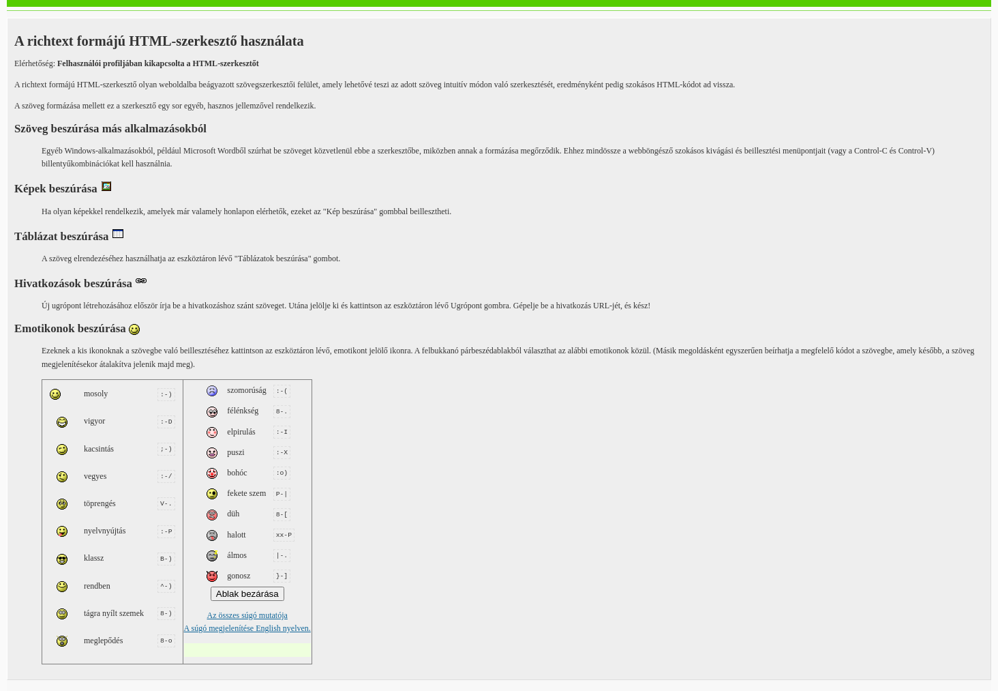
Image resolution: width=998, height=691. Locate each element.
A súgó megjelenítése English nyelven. (247, 621)
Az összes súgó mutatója (247, 608)
